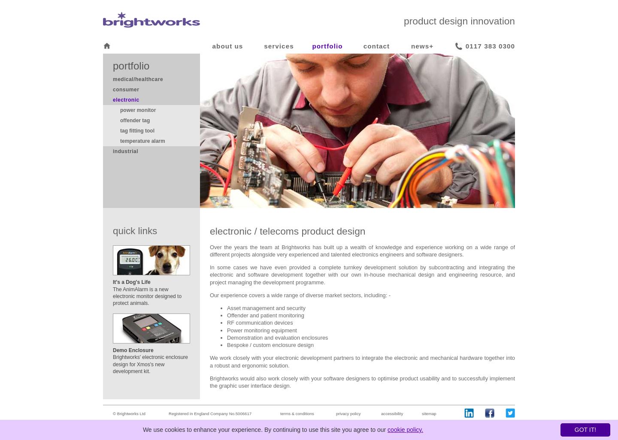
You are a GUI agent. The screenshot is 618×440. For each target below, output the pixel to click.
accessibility (392, 413)
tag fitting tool (137, 131)
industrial (125, 151)
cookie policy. (405, 429)
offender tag (135, 121)
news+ (422, 46)
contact (377, 46)
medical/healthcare (138, 79)
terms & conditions (297, 413)
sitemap (429, 413)
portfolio (327, 46)
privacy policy (348, 413)
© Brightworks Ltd (129, 413)
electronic (126, 100)
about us (227, 46)
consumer (126, 90)
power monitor (138, 110)
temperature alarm (142, 141)
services (279, 46)
